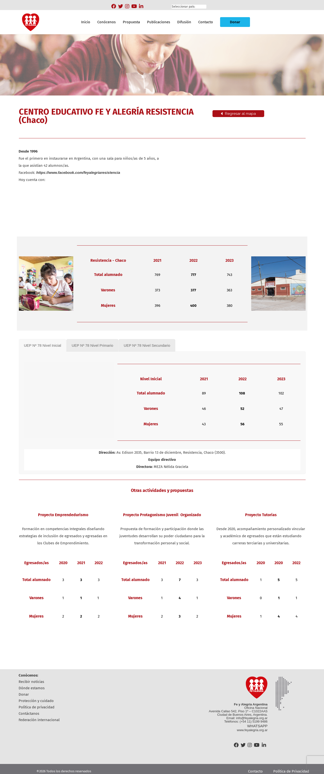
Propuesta (131, 22)
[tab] (42, 345)
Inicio (85, 22)
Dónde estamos (32, 688)
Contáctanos (29, 713)
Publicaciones (158, 22)
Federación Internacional (39, 720)
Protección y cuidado (36, 701)
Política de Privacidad (36, 707)
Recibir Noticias (31, 681)
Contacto (205, 22)
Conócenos (106, 22)
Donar (235, 22)
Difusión (184, 22)
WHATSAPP (257, 726)
